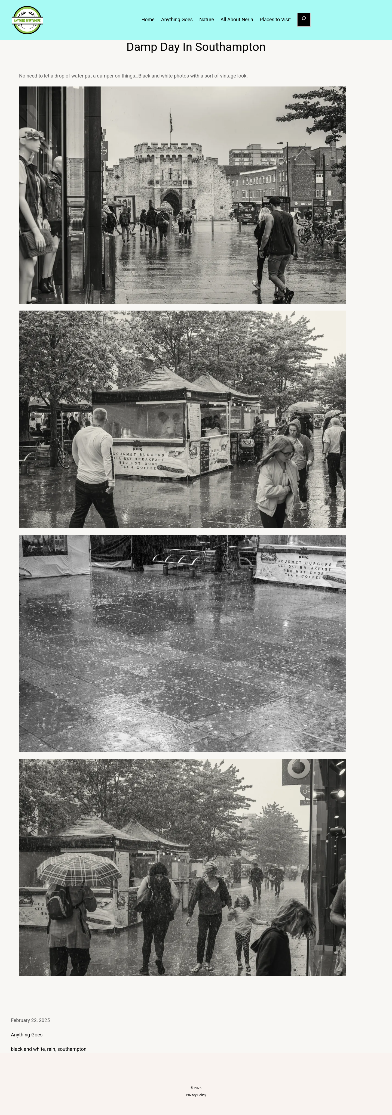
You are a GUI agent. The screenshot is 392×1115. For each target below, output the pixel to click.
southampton (72, 1049)
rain (51, 1049)
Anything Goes (26, 1034)
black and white (28, 1049)
